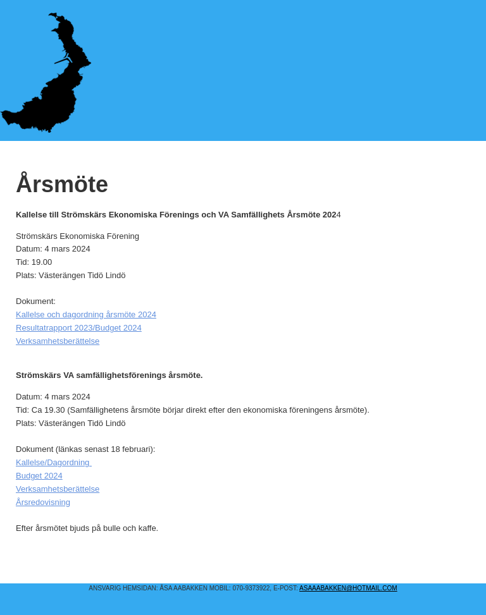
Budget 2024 (39, 475)
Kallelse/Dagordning (54, 462)
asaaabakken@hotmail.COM (348, 588)
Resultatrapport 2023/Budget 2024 (79, 327)
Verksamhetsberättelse (57, 341)
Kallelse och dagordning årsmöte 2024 (86, 314)
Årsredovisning (43, 502)
